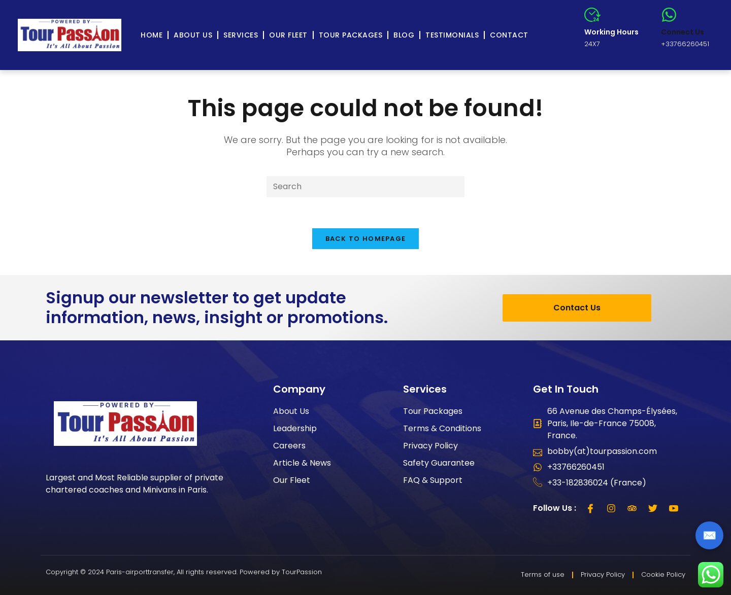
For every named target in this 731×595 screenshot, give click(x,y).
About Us (193, 35)
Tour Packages (351, 35)
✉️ (709, 535)
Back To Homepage (365, 238)
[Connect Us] (669, 15)
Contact (509, 35)
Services (240, 35)
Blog (403, 35)
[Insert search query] (365, 187)
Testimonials (452, 35)
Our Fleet (288, 35)
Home (151, 35)
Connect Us (682, 32)
